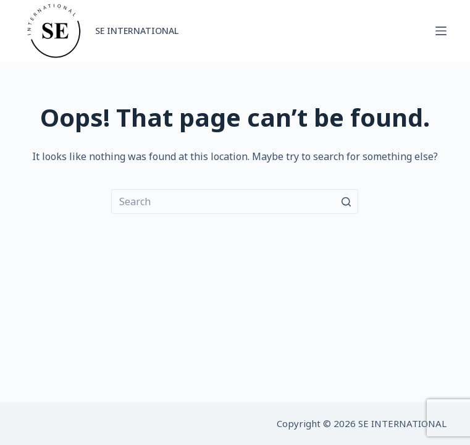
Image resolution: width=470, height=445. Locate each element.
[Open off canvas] (441, 30)
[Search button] (346, 201)
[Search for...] (234, 201)
